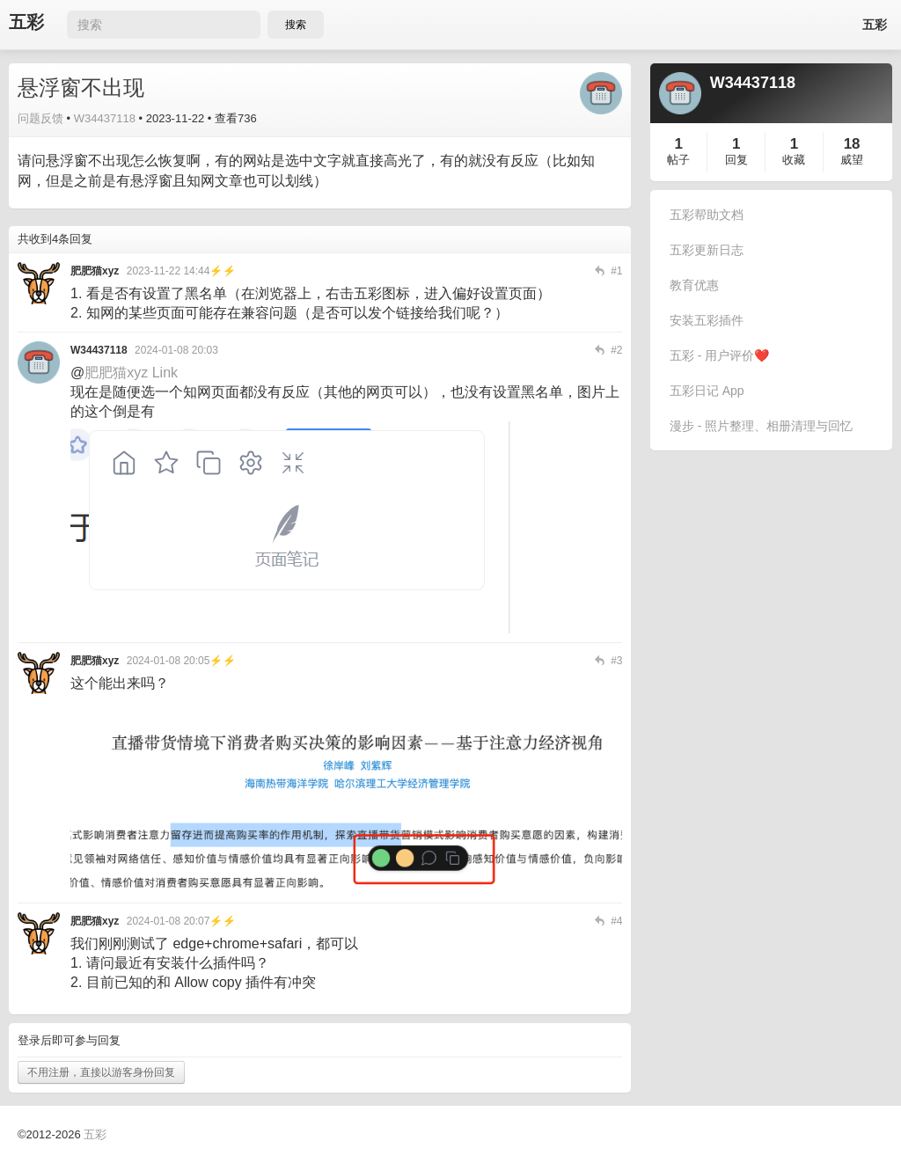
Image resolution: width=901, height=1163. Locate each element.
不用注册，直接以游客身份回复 (101, 1072)
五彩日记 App (707, 391)
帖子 (678, 159)
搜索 (295, 24)
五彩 (26, 22)
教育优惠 (694, 285)
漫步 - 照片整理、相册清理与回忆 (761, 426)
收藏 (793, 159)
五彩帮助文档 (707, 215)
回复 (736, 159)
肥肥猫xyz (116, 372)
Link (165, 372)
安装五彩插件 (707, 320)
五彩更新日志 (707, 250)
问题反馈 (40, 118)
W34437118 (105, 118)
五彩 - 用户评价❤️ (719, 355)
